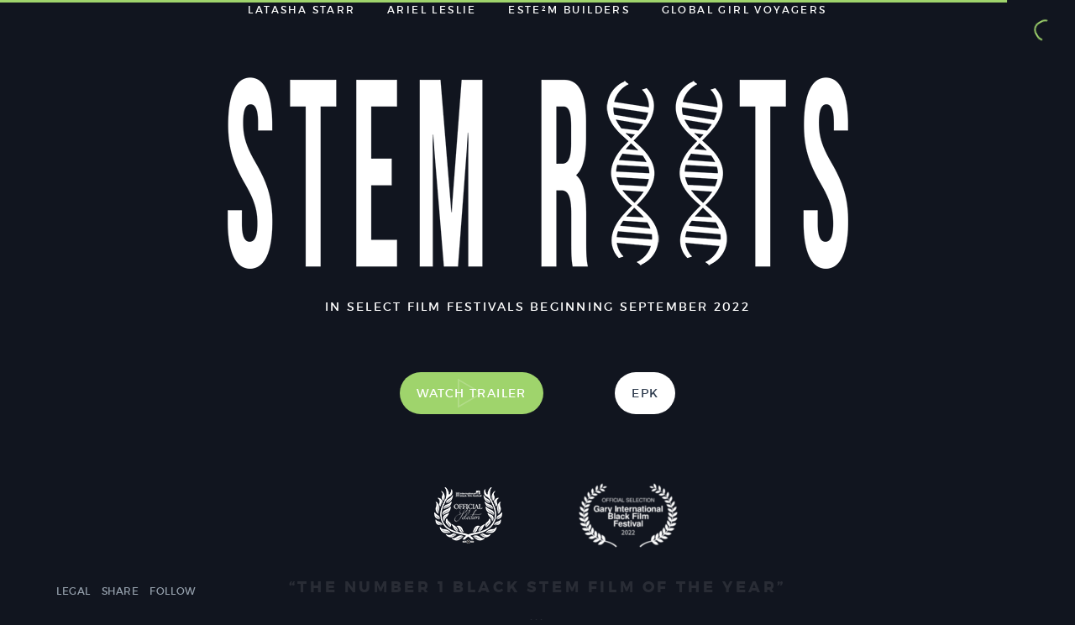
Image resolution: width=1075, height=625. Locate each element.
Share (120, 591)
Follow (172, 591)
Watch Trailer (472, 393)
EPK (645, 393)
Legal (73, 591)
